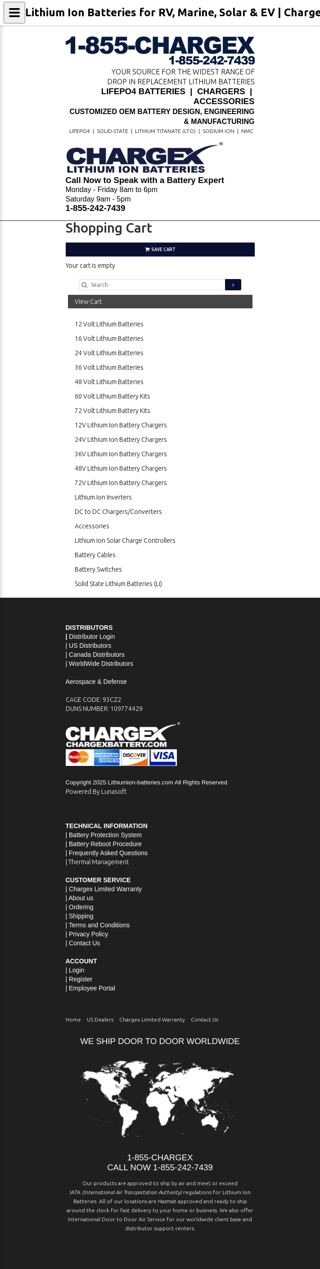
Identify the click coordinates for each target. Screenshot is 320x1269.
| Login (75, 970)
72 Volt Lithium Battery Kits (112, 410)
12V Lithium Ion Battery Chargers (121, 425)
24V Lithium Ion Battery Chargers (121, 439)
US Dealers (100, 1019)
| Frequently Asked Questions (107, 853)
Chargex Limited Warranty (152, 1019)
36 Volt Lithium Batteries (109, 367)
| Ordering (80, 907)
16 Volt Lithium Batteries (109, 338)
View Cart (88, 301)
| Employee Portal (90, 988)
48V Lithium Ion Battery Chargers (121, 468)
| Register (79, 979)
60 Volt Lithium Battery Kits (112, 396)
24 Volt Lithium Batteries (109, 353)
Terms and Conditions (99, 925)
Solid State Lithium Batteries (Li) (118, 583)
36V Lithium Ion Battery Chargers (121, 454)
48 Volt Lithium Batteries (109, 381)
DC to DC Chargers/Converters (118, 511)
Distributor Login (92, 636)
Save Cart (160, 249)
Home (73, 1019)
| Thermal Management (97, 862)
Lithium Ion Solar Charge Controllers (125, 540)
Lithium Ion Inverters (103, 497)
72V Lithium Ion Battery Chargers (121, 482)
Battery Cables (95, 555)
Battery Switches (98, 569)
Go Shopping (84, 274)
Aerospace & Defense (96, 681)
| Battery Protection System (104, 834)
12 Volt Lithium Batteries (109, 324)
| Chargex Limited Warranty (104, 889)
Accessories (92, 526)
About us (80, 898)
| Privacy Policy (87, 934)
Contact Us (84, 943)
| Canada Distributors (95, 654)
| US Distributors (89, 645)
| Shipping (80, 916)
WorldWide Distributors (101, 663)
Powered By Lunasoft (96, 791)
